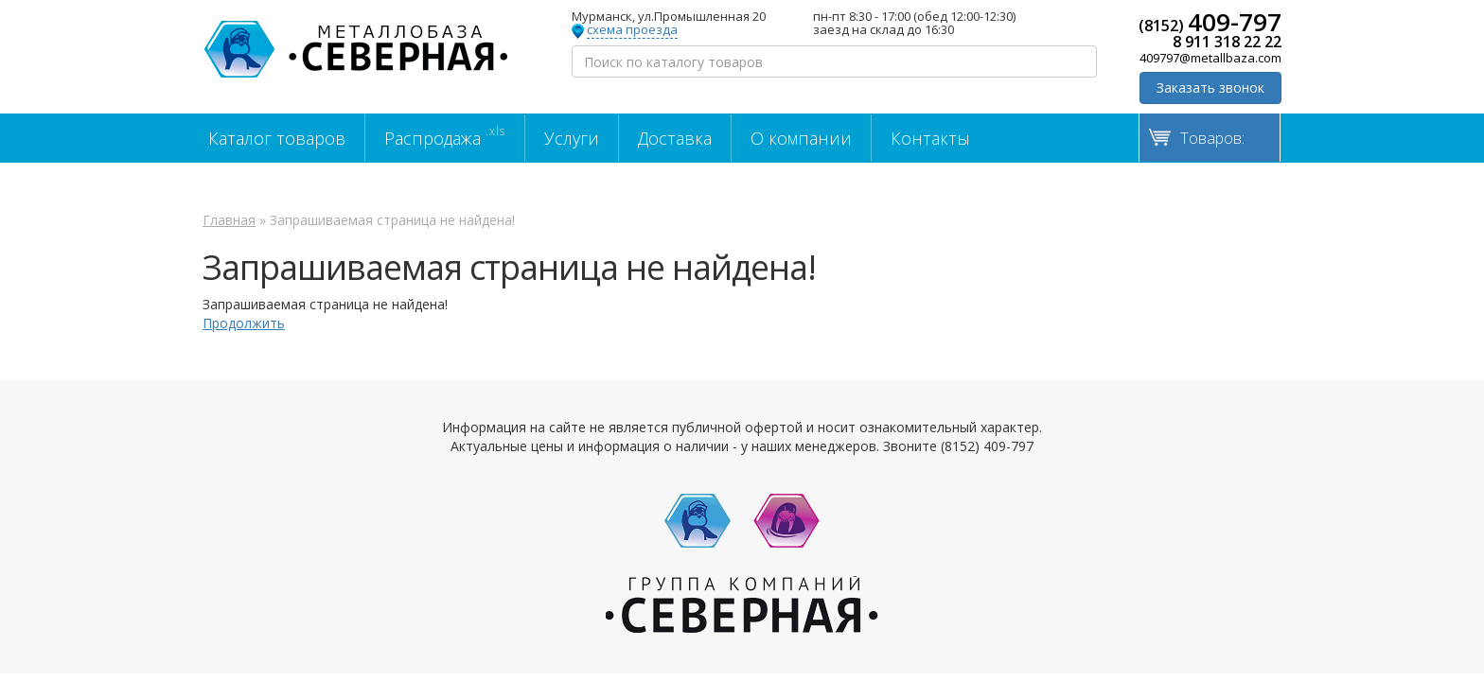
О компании (801, 138)
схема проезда (632, 30)
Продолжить (244, 323)
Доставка (675, 138)
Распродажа (444, 136)
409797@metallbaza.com (1210, 57)
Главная (229, 220)
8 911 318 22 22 (1227, 41)
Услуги (571, 138)
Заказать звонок (1210, 87)
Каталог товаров (276, 138)
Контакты (930, 138)
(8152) (1210, 21)
